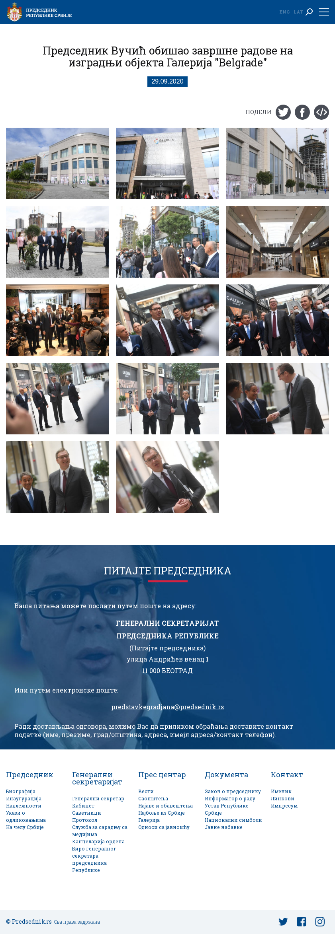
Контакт (287, 774)
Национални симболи (233, 820)
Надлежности (23, 805)
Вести (146, 791)
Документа (226, 774)
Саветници (86, 812)
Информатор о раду (230, 798)
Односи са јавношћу (164, 827)
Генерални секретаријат (97, 778)
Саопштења (153, 798)
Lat (298, 12)
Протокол (84, 820)
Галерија (149, 820)
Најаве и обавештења (165, 805)
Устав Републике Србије (227, 809)
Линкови (282, 798)
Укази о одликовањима (26, 816)
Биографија (20, 791)
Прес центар (162, 774)
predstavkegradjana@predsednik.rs (167, 706)
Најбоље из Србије (161, 812)
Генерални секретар (98, 798)
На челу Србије (25, 827)
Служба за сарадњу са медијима (99, 831)
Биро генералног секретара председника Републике (94, 859)
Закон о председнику (233, 791)
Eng (284, 12)
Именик (281, 791)
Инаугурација (23, 798)
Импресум (284, 805)
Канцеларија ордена (98, 841)
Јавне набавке (224, 827)
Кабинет (83, 805)
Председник (29, 774)
